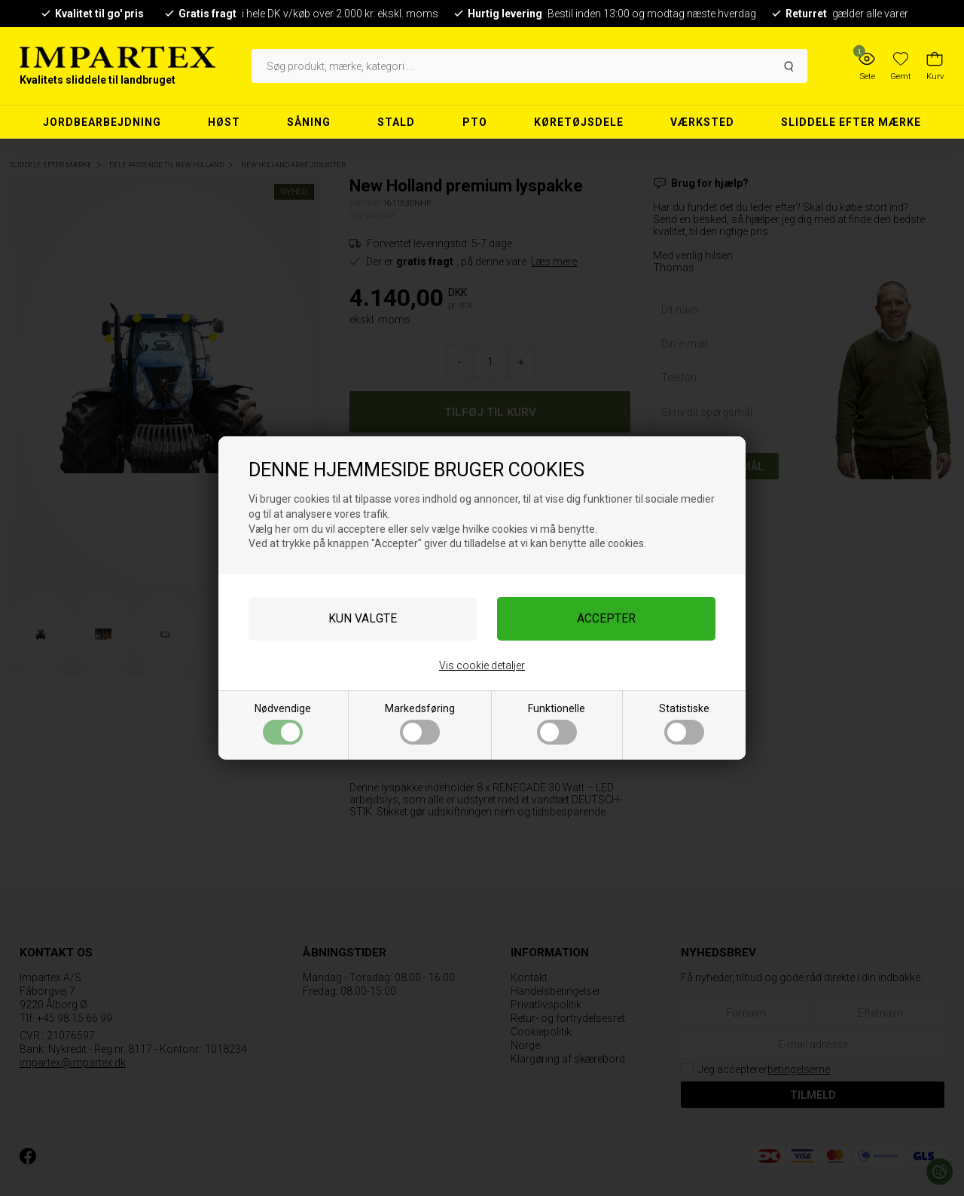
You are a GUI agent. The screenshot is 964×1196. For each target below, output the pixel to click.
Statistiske (684, 723)
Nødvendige (283, 723)
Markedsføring (420, 723)
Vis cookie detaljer (482, 665)
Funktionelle (556, 723)
